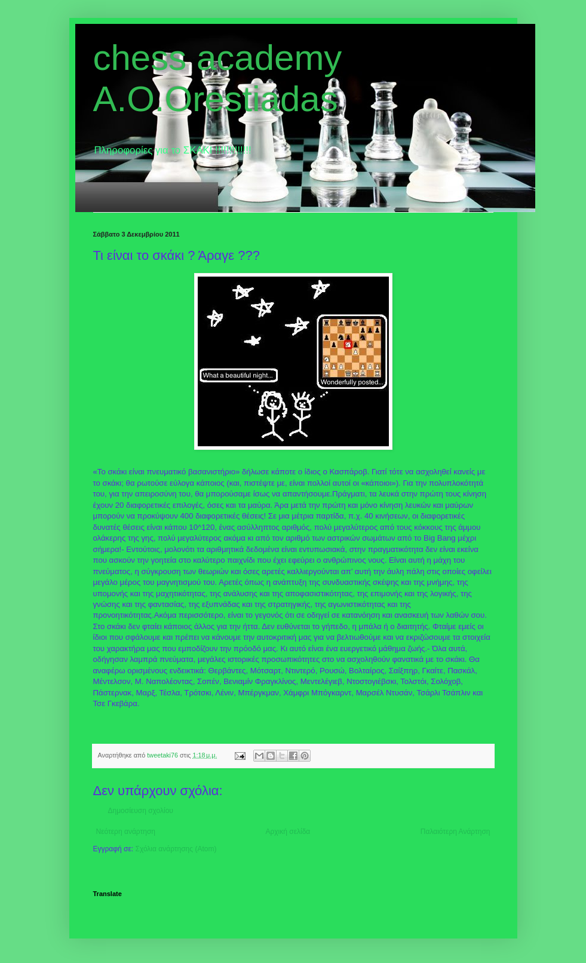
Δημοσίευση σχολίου (140, 810)
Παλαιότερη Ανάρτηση (455, 831)
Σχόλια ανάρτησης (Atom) (175, 849)
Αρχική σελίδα (287, 831)
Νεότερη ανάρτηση (125, 831)
